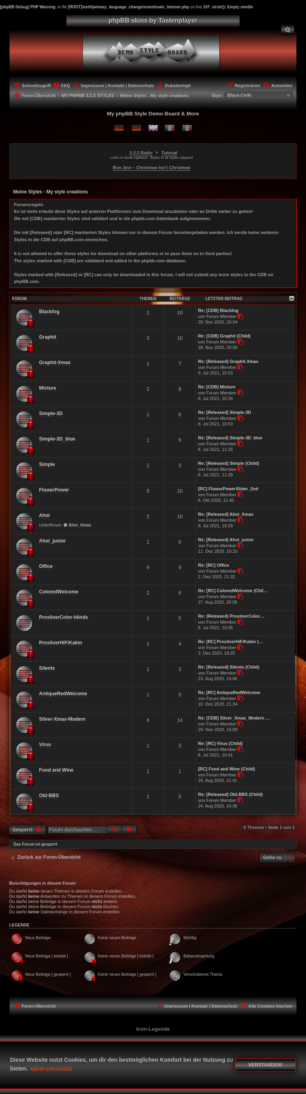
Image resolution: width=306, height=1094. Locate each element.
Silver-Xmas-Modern (62, 719)
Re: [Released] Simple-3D (224, 412)
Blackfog (49, 311)
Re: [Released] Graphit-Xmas (228, 361)
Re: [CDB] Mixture (216, 386)
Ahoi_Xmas (77, 525)
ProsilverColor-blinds (63, 617)
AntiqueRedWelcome (63, 693)
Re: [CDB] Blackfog (218, 310)
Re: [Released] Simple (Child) (228, 463)
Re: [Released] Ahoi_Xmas (225, 514)
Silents (47, 668)
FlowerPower (54, 490)
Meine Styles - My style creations (50, 192)
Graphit (47, 337)
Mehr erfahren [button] (52, 1069)
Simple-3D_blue (57, 439)
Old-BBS (49, 795)
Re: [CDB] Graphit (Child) (224, 335)
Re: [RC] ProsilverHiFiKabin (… (230, 641)
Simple (47, 464)
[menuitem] (287, 29)
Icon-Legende (153, 1029)
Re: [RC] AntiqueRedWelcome (229, 692)
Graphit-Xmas (55, 362)
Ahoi (44, 515)
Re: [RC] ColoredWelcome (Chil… (233, 590)
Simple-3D (51, 413)
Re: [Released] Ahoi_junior (226, 539)
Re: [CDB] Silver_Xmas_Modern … (234, 718)
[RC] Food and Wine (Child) (226, 768)
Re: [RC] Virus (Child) (220, 743)
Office (46, 566)
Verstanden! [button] (265, 1065)
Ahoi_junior (52, 541)
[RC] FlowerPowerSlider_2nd (228, 488)
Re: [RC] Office (213, 565)
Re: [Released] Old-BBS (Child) (230, 794)
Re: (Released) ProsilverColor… (231, 616)
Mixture (47, 388)
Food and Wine (56, 770)
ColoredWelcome (58, 592)
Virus (45, 744)
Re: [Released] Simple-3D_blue (230, 437)
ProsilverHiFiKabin (60, 642)
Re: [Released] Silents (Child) (228, 667)
